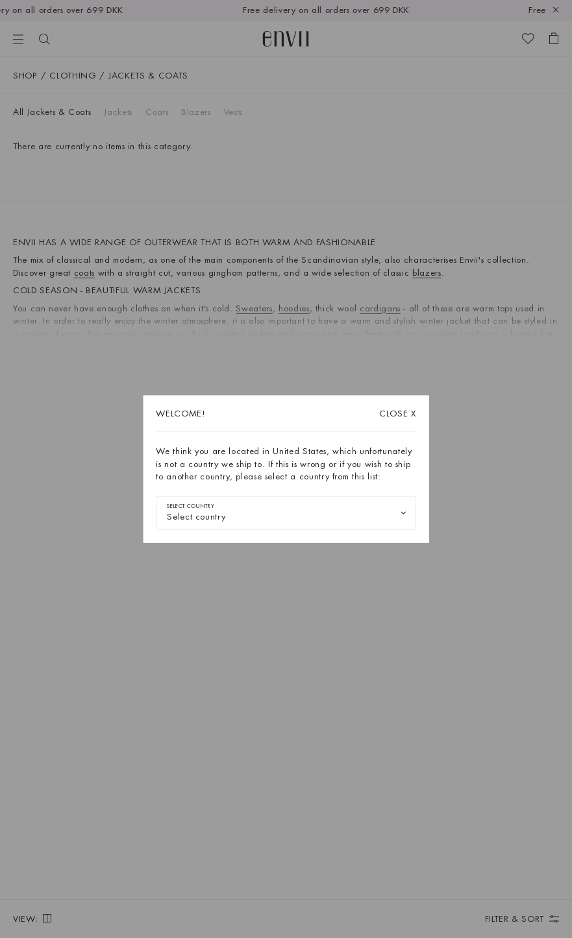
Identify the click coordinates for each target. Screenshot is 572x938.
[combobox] (286, 512)
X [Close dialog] (397, 413)
